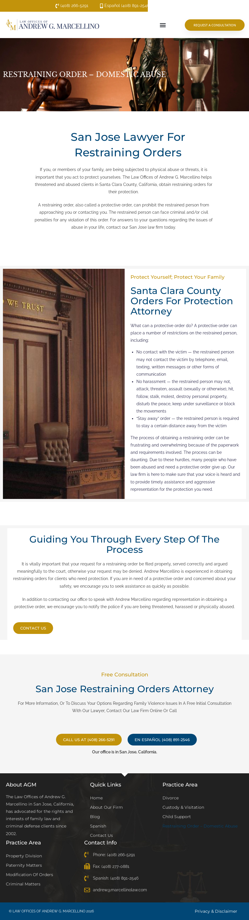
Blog (95, 816)
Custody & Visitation (183, 807)
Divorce (170, 798)
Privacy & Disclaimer (216, 911)
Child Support (176, 816)
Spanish (98, 826)
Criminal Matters (23, 884)
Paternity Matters (24, 865)
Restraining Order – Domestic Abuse (200, 826)
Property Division (24, 856)
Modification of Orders (29, 874)
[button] (163, 25)
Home (96, 798)
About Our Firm (106, 807)
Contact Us (101, 835)
